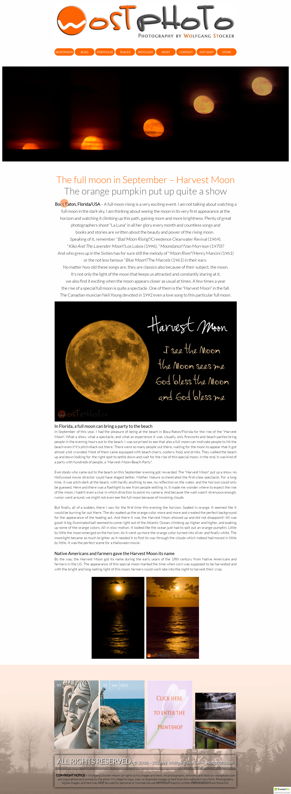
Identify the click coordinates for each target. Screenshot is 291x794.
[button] (282, 790)
